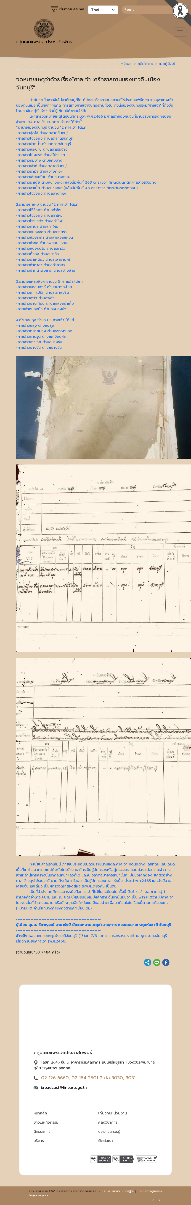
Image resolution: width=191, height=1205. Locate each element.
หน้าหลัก (40, 1113)
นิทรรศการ (42, 1131)
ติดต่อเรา (105, 1141)
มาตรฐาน (128, 1191)
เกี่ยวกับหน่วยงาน (112, 1113)
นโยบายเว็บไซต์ (110, 1191)
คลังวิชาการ (145, 63)
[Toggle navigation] (180, 32)
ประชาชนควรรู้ (109, 1131)
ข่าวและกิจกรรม (46, 1122)
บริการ (39, 1141)
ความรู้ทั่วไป (167, 63)
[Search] (148, 10)
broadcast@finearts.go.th (64, 1087)
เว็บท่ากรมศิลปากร (68, 9)
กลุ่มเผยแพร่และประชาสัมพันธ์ (44, 32)
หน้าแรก (126, 63)
